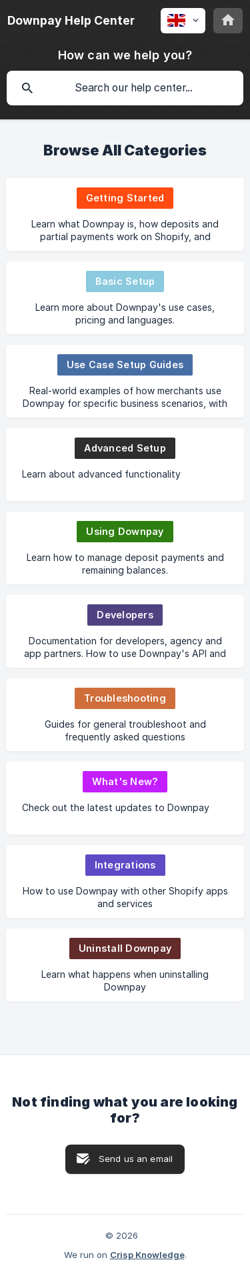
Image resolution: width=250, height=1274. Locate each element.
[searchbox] (125, 88)
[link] (125, 214)
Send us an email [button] (136, 1158)
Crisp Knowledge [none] (147, 1254)
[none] (71, 20)
